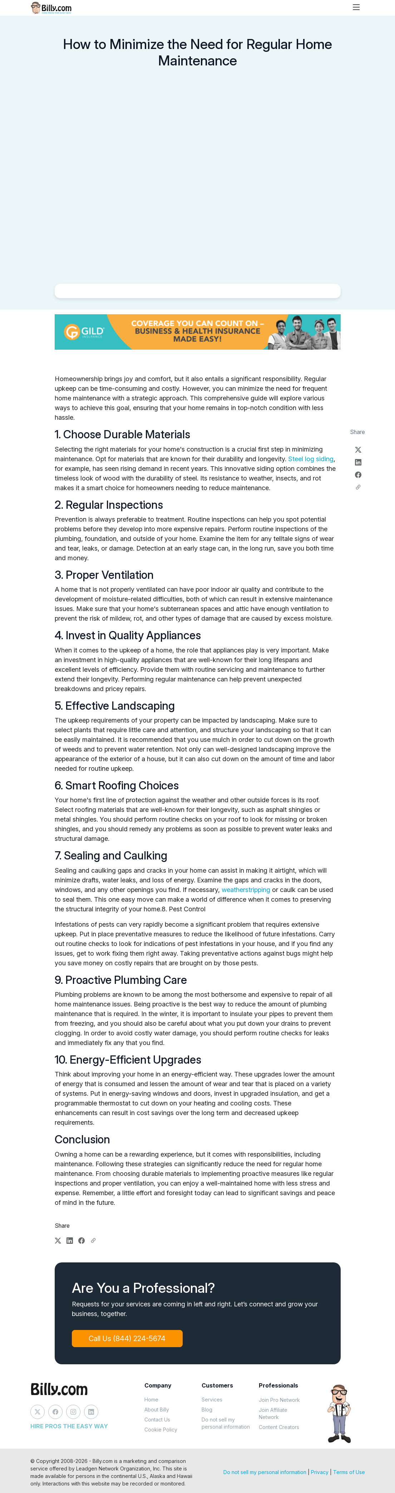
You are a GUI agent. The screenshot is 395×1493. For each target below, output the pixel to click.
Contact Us (157, 1419)
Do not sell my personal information (226, 1423)
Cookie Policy (160, 1430)
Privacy (320, 1472)
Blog (207, 1409)
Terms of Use (349, 1472)
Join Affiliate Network (273, 1413)
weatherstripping (246, 889)
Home (151, 1399)
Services (212, 1399)
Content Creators (279, 1427)
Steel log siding (311, 459)
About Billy (156, 1409)
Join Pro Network (279, 1400)
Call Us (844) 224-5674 (127, 1338)
